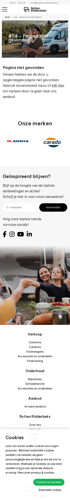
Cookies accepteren (48, 482)
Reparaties (35, 379)
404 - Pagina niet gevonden (27, 17)
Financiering (35, 361)
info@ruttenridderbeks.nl (44, 2)
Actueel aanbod (35, 406)
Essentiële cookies (50, 490)
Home (7, 17)
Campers (35, 347)
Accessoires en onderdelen (35, 356)
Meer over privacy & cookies (36, 472)
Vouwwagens (35, 351)
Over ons (35, 424)
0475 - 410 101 (18, 2)
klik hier (58, 85)
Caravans (35, 342)
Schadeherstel (35, 384)
